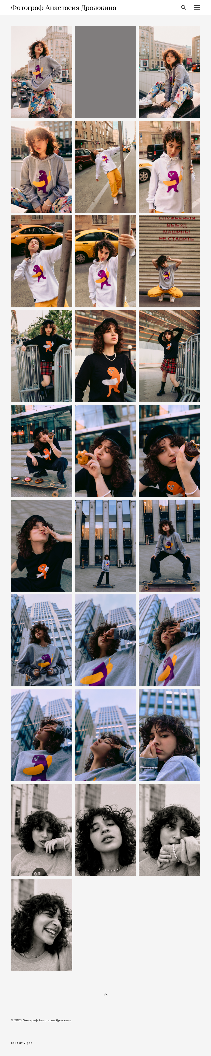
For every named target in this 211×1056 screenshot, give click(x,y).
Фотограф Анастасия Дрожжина (63, 7)
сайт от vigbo (21, 1043)
